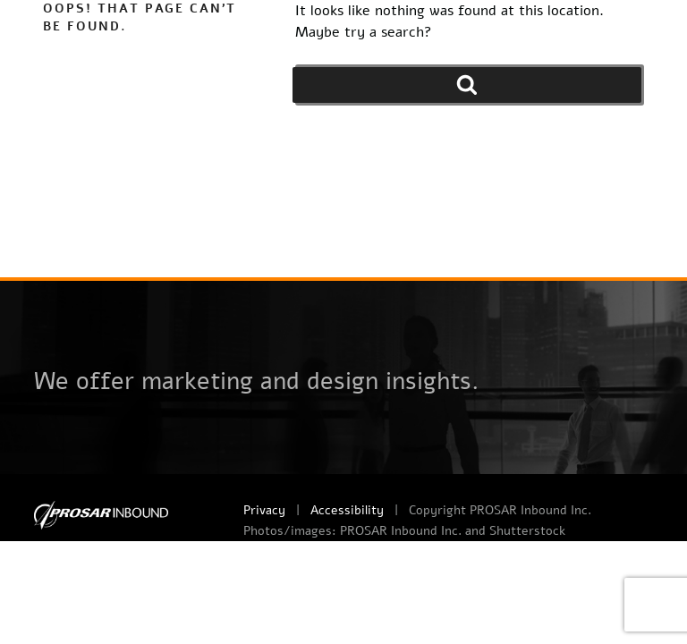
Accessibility (347, 510)
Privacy (264, 510)
